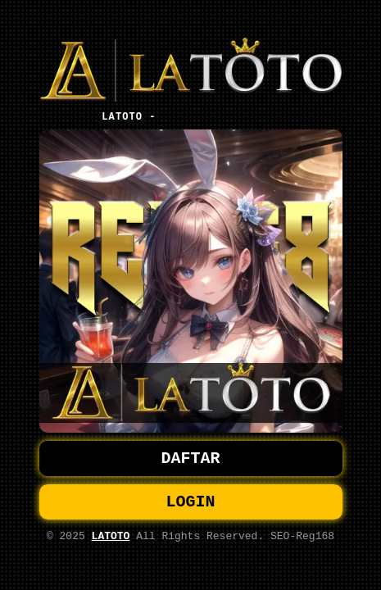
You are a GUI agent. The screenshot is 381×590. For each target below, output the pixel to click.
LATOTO (111, 540)
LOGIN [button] (190, 503)
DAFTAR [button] (190, 457)
